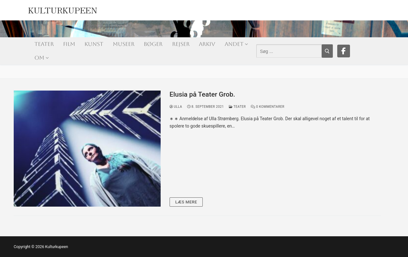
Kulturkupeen (63, 8)
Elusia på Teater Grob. (202, 94)
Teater (237, 106)
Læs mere (186, 202)
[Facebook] (343, 51)
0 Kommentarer (267, 106)
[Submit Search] (327, 51)
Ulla (176, 106)
